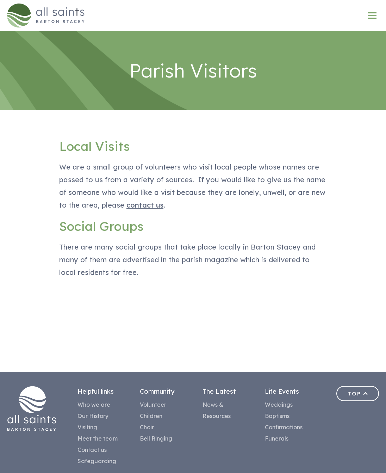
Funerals (276, 438)
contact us (144, 205)
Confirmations (284, 427)
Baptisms (277, 415)
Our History (92, 415)
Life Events (282, 391)
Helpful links (95, 391)
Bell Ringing (156, 438)
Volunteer (153, 404)
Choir (147, 427)
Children (151, 415)
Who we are (93, 404)
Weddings (279, 404)
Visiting (87, 427)
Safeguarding (96, 461)
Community (157, 391)
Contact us (92, 449)
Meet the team (97, 438)
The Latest (219, 391)
